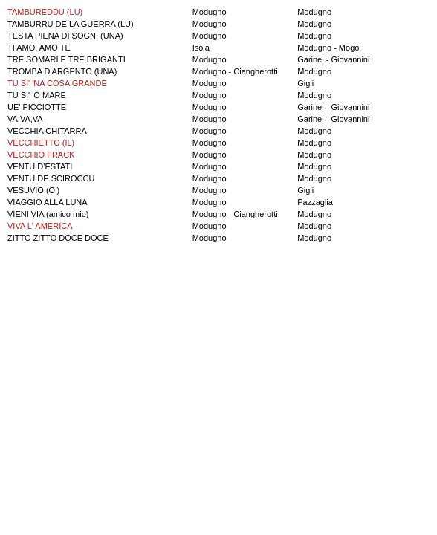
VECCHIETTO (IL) (40, 142)
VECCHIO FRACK (40, 154)
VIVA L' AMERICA (39, 225)
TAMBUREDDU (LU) (44, 11)
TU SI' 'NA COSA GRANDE (57, 83)
